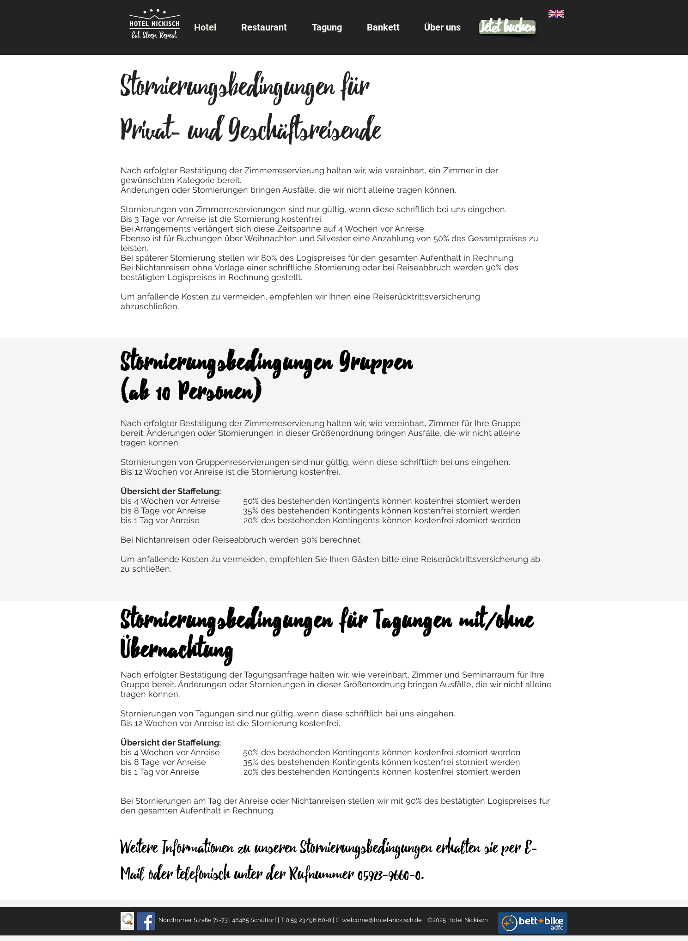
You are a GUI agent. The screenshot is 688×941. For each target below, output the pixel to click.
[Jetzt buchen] (507, 27)
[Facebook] (146, 921)
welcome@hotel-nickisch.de (382, 920)
